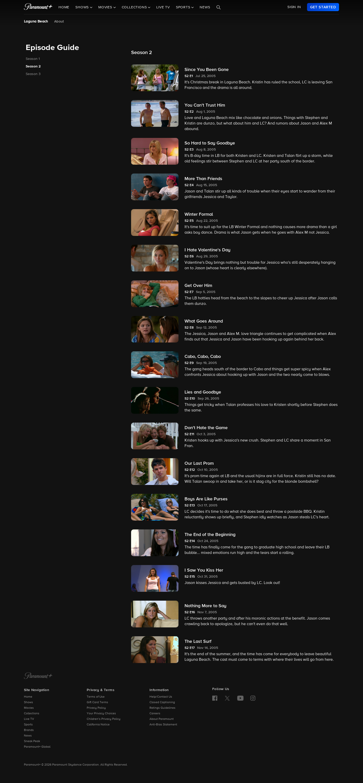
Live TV (163, 7)
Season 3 (33, 74)
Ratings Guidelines (162, 707)
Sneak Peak (32, 741)
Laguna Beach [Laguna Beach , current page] (36, 21)
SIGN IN (294, 7)
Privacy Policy (96, 707)
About (59, 21)
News (205, 7)
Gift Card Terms (97, 702)
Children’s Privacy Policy (103, 719)
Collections (31, 713)
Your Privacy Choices (101, 713)
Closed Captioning (162, 702)
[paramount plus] (38, 7)
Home (63, 7)
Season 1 (33, 59)
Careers (154, 713)
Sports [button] (184, 7)
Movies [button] (105, 7)
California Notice (98, 724)
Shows (28, 702)
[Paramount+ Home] (38, 676)
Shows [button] (82, 7)
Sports (28, 724)
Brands (29, 730)
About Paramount (161, 719)
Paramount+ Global (37, 746)
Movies (29, 707)
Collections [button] (135, 7)
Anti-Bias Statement (163, 724)
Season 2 (33, 66)
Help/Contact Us (160, 696)
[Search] (218, 7)
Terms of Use (96, 696)
